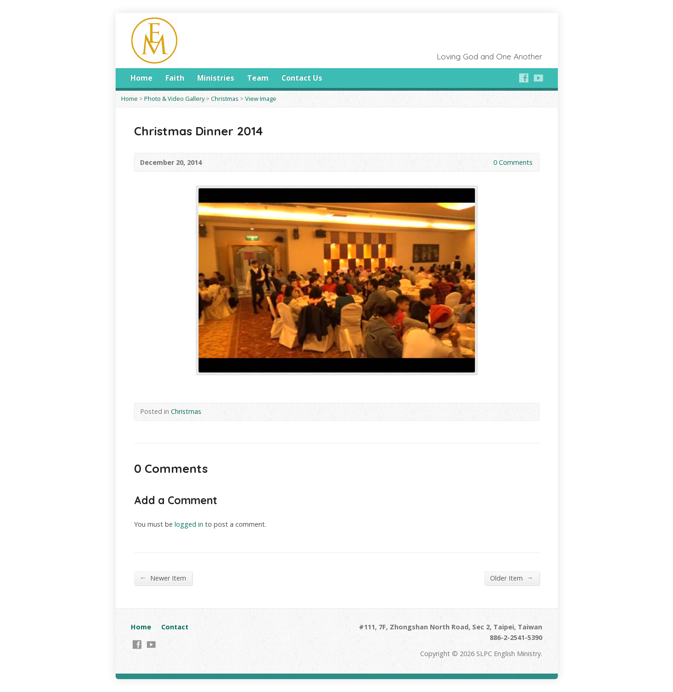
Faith (174, 78)
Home (141, 78)
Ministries (215, 78)
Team (258, 78)
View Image (260, 98)
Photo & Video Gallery (174, 98)
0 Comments (485, 162)
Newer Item (163, 577)
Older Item (511, 577)
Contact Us (301, 78)
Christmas (225, 98)
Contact (174, 626)
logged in (189, 524)
